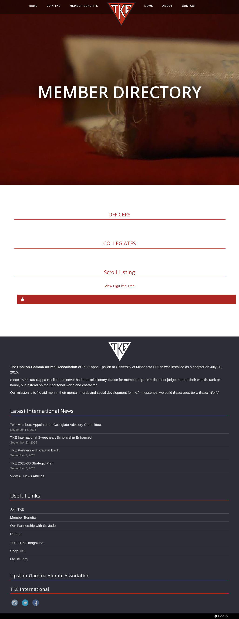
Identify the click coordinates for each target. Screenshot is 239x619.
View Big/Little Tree (119, 286)
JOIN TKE (54, 8)
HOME (33, 8)
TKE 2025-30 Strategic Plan (32, 463)
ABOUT (167, 8)
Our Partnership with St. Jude (33, 526)
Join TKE (17, 509)
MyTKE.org (19, 559)
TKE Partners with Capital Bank (34, 450)
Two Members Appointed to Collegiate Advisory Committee (55, 425)
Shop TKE (18, 551)
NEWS (149, 8)
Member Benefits (23, 517)
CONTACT (189, 8)
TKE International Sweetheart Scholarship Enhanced (51, 437)
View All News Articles (27, 476)
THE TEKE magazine (26, 543)
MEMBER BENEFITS (84, 8)
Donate (15, 534)
